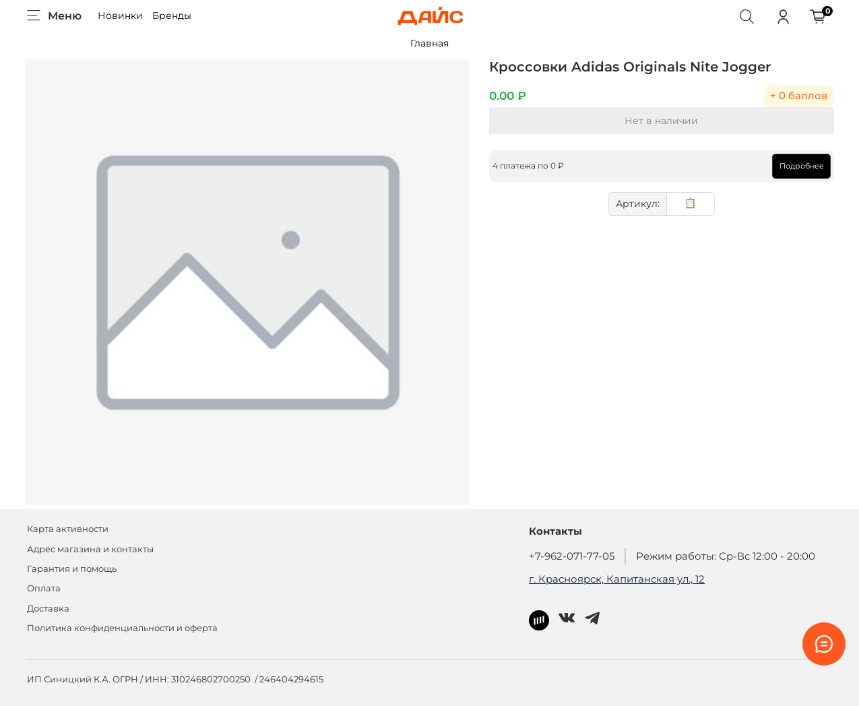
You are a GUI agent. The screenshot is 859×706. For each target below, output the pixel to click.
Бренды (171, 15)
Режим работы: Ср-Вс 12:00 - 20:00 (725, 554)
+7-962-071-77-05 (571, 554)
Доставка (48, 606)
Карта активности (67, 527)
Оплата (44, 586)
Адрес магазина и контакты (90, 546)
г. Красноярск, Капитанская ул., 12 (617, 576)
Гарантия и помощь (72, 567)
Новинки (120, 15)
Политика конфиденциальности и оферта (122, 626)
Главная (429, 43)
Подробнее (799, 166)
